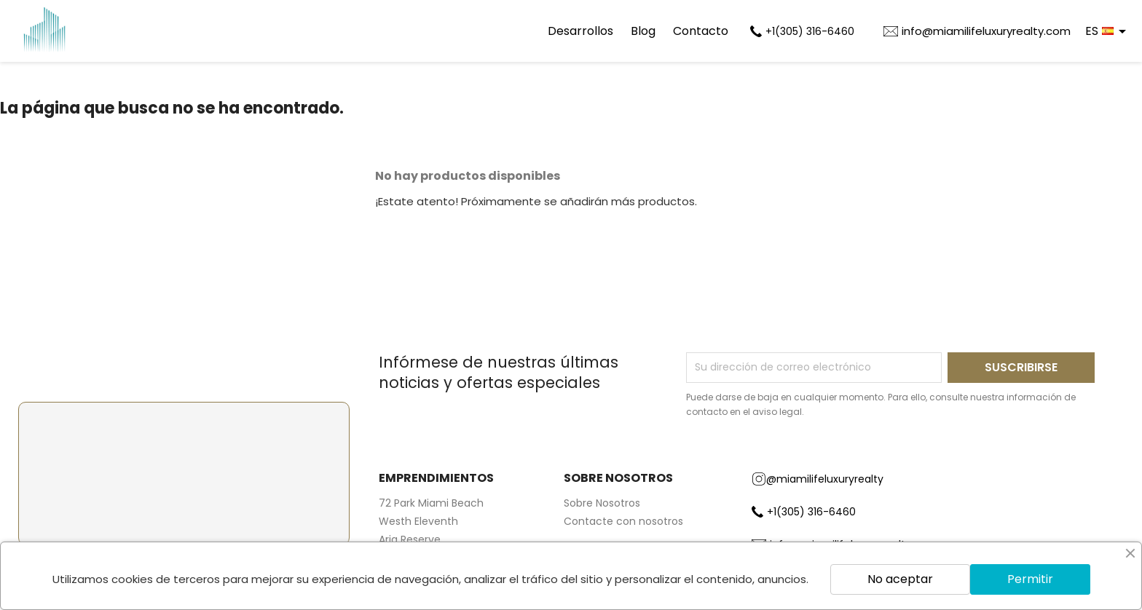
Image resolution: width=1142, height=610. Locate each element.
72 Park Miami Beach (431, 503)
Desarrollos (580, 31)
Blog (643, 31)
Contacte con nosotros (623, 521)
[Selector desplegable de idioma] (1108, 31)
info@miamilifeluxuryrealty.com (986, 31)
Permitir (1030, 579)
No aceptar (900, 579)
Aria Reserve (410, 539)
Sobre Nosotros (602, 503)
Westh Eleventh (418, 521)
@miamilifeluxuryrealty (817, 479)
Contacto (700, 31)
